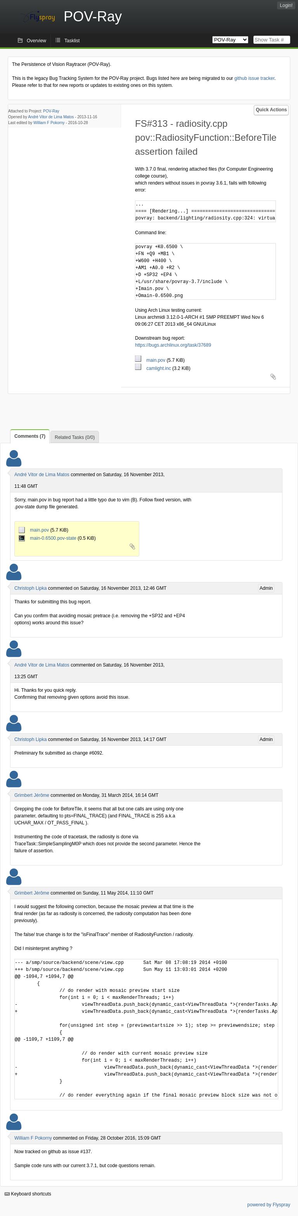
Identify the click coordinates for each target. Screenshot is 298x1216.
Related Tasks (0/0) (75, 437)
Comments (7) (29, 436)
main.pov (150, 360)
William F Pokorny (49, 123)
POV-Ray (51, 111)
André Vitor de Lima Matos (51, 117)
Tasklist (72, 40)
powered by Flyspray (268, 1204)
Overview (36, 40)
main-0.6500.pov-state (48, 538)
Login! (286, 5)
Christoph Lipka (30, 588)
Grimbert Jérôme (31, 795)
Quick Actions (271, 109)
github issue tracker (254, 78)
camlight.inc (153, 368)
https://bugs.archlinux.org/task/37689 (173, 345)
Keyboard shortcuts (28, 1194)
